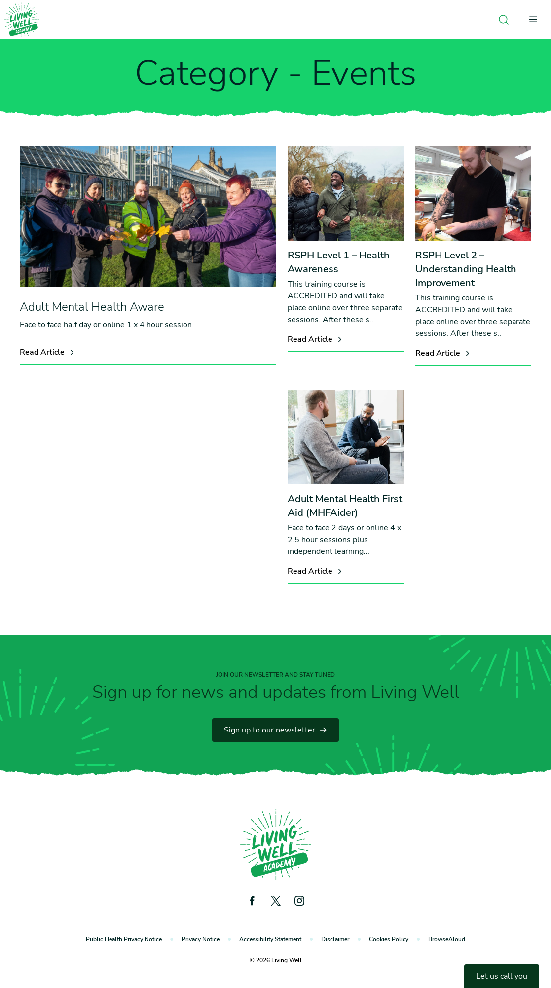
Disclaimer (335, 939)
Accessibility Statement (270, 939)
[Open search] (503, 19)
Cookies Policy (388, 939)
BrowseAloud (446, 939)
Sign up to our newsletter (275, 730)
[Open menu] (536, 19)
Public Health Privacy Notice (124, 939)
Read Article (47, 352)
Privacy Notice (201, 939)
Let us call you (501, 976)
